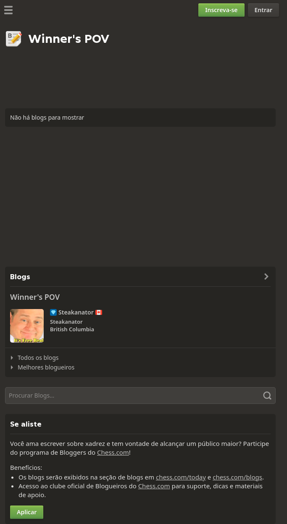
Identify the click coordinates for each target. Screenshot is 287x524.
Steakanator (76, 312)
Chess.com (113, 452)
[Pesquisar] (140, 395)
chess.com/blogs (237, 477)
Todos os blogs (38, 358)
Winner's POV (35, 297)
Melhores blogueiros (46, 367)
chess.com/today (181, 477)
